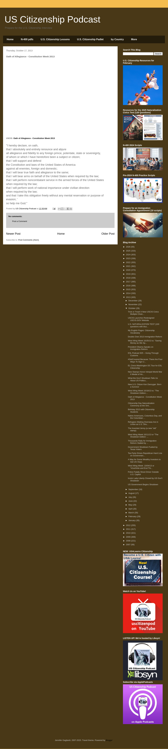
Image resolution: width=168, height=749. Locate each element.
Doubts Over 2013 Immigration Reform (145, 337)
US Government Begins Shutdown (143, 484)
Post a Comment (19, 221)
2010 (128, 533)
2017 (128, 281)
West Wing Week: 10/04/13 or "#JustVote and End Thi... (141, 467)
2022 (128, 262)
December (133, 300)
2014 (128, 293)
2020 (128, 270)
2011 (128, 529)
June (130, 501)
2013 (128, 297)
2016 (128, 285)
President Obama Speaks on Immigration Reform (140, 348)
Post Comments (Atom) (28, 240)
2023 (128, 258)
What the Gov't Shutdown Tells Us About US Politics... (143, 379)
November (133, 304)
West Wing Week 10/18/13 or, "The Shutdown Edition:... (143, 391)
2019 (128, 274)
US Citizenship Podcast (52, 19)
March (131, 512)
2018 (128, 278)
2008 (128, 541)
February (132, 516)
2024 (128, 254)
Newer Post (13, 233)
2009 (128, 537)
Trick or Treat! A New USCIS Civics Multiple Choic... (143, 313)
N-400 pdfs (27, 39)
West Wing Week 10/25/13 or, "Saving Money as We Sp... (144, 341)
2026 (128, 247)
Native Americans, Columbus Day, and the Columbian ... (145, 417)
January (132, 520)
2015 (128, 289)
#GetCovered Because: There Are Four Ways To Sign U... (145, 360)
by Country (117, 39)
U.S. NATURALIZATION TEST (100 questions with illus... (143, 325)
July (130, 497)
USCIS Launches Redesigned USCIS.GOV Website (141, 319)
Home (10, 39)
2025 (128, 251)
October (132, 308)
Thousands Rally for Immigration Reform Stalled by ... (142, 442)
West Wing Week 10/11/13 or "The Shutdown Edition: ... (143, 435)
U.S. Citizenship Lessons (55, 39)
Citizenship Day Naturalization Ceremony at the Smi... (141, 404)
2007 (128, 544)
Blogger (109, 740)
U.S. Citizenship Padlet (90, 39)
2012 (128, 525)
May (130, 505)
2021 (128, 266)
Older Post (108, 233)
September (133, 489)
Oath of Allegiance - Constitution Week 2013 (34, 138)
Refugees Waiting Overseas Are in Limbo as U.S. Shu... (143, 423)
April (130, 509)
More (134, 39)
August (131, 493)
